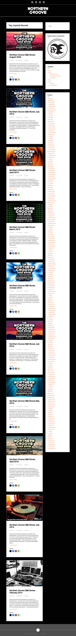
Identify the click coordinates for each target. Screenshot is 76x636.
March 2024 (50, 144)
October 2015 (51, 335)
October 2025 (51, 108)
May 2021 (50, 208)
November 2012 (51, 401)
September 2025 (52, 110)
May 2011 (50, 435)
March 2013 (50, 393)
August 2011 (51, 429)
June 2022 (50, 183)
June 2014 (50, 365)
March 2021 (50, 212)
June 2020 (50, 229)
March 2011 (50, 438)
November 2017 (51, 287)
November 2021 (51, 197)
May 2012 (50, 412)
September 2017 (52, 291)
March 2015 (50, 348)
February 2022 (51, 191)
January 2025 (51, 125)
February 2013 (51, 395)
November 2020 (51, 219)
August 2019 (51, 248)
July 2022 (50, 181)
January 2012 (51, 420)
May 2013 (50, 389)
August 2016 (51, 316)
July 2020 (50, 227)
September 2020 (52, 223)
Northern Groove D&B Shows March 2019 (22, 228)
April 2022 (50, 187)
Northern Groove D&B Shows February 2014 (22, 591)
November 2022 (51, 174)
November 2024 (51, 128)
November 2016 (51, 310)
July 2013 (50, 386)
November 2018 (51, 265)
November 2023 (51, 151)
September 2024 (52, 132)
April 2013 (50, 391)
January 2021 (51, 215)
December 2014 (51, 353)
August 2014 (51, 361)
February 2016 (51, 327)
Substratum (53, 77)
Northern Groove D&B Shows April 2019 (22, 171)
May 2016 (50, 321)
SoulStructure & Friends (55, 75)
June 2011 (50, 433)
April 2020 (50, 232)
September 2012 (52, 404)
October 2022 (51, 176)
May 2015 (50, 344)
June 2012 (50, 410)
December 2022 (51, 172)
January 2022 (51, 193)
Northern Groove (53, 74)
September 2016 (52, 314)
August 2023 (51, 157)
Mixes (49, 79)
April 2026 (50, 98)
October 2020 (51, 221)
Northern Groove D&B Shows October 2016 (22, 286)
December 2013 (51, 376)
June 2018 (50, 274)
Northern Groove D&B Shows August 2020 (22, 56)
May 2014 (50, 367)
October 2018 (51, 266)
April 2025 (50, 119)
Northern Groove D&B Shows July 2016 (24, 345)
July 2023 (50, 159)
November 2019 (51, 242)
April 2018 (50, 278)
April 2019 (50, 255)
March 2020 (50, 234)
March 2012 (50, 416)
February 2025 (51, 123)
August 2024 (51, 134)
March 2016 (50, 325)
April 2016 (50, 323)
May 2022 (50, 185)
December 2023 (51, 149)
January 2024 (51, 147)
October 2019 (51, 244)
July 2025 (50, 113)
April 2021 (50, 210)
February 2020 (51, 236)
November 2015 (51, 333)
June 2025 (50, 115)
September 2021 (52, 200)
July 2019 (50, 249)
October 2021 (51, 198)
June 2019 (50, 251)
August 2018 (51, 270)
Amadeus (44, 633)
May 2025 (50, 117)
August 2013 (51, 384)
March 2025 (50, 121)
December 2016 (51, 308)
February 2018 (51, 282)
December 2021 (51, 195)
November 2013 (51, 378)
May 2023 (50, 163)
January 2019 (51, 261)
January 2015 (51, 352)
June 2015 (50, 342)
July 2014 (50, 363)
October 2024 (51, 130)
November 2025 (51, 106)
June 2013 (50, 387)
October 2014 (51, 357)
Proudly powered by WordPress (30, 633)
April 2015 (50, 346)
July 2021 (50, 204)
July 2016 (50, 318)
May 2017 (50, 299)
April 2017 (50, 300)
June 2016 (50, 319)
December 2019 (51, 240)
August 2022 (51, 180)
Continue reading (14, 74)
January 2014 (51, 374)
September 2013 (52, 382)
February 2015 (51, 350)
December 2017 (51, 285)
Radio (49, 81)
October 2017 (51, 289)
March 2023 (50, 166)
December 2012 (51, 399)
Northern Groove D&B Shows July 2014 (24, 525)
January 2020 (51, 238)
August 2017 (51, 293)
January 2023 (51, 170)
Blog (49, 70)
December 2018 (51, 263)
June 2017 (50, 297)
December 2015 (51, 331)
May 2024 (50, 140)
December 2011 (51, 421)
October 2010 (51, 446)
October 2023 (51, 153)
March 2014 (50, 370)
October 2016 (51, 312)
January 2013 (51, 397)
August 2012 (51, 406)
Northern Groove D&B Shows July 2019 (24, 113)
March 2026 (50, 100)
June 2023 (50, 161)
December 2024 (51, 127)
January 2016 (51, 329)
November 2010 (51, 444)
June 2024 (50, 138)
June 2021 (50, 206)
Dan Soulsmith (20, 60)
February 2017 (51, 304)
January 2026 (51, 104)
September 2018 (52, 268)
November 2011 (51, 423)
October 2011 (51, 425)
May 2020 (50, 231)
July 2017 (50, 295)
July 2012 (50, 408)
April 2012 (50, 414)
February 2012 (51, 418)
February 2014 (51, 372)
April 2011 (50, 437)
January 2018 (51, 283)
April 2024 (50, 142)
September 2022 (52, 178)
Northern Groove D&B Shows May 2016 (24, 402)
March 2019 (50, 257)
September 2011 (52, 427)
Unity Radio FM (53, 85)
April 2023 (50, 164)
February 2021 (51, 214)
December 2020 (51, 217)
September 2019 (52, 246)
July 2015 (50, 340)
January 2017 (51, 306)
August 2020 (51, 225)
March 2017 (50, 302)
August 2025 (51, 111)
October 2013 (51, 380)
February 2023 (51, 168)
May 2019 (50, 253)
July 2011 (50, 431)
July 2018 (50, 272)
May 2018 (50, 276)
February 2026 (51, 102)
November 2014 (51, 355)
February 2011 (51, 440)
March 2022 (50, 189)
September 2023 (52, 155)
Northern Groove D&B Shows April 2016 (22, 460)
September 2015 (52, 336)
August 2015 (51, 338)
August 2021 (51, 202)
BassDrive (28, 60)
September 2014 (52, 359)
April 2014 (50, 369)
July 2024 (50, 136)
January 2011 (51, 442)
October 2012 (51, 403)
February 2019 (51, 259)
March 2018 (50, 280)
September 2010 (52, 448)
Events (49, 72)
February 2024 (51, 145)
